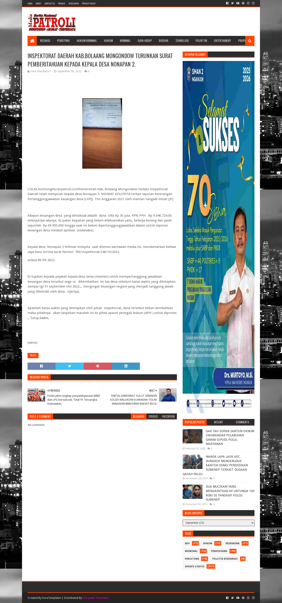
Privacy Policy (89, 3)
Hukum (108, 40)
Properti (244, 40)
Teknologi (182, 40)
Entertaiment (222, 40)
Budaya (163, 40)
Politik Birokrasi (225, 558)
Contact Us (50, 3)
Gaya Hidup (145, 40)
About (38, 3)
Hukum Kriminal (87, 40)
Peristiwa (63, 40)
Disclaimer (74, 3)
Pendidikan (219, 551)
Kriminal (125, 40)
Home (30, 3)
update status (194, 566)
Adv (187, 543)
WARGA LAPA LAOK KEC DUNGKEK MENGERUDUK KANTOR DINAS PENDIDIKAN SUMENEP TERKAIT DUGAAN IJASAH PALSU (215, 465)
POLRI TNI (201, 40)
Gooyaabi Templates (96, 597)
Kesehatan (232, 543)
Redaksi (61, 3)
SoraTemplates (51, 597)
